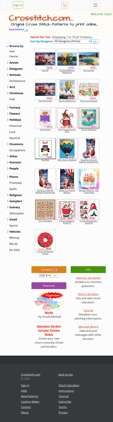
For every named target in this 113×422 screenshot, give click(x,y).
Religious (15, 195)
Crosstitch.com (30, 374)
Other (13, 156)
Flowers (14, 113)
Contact (26, 407)
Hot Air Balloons (88, 129)
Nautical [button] (14, 138)
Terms (63, 407)
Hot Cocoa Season (88, 100)
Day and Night (45, 220)
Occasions (16, 144)
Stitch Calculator (88, 294)
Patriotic (15, 162)
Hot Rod (45, 160)
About (25, 412)
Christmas (16, 93)
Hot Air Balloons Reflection (67, 71)
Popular (13, 56)
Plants (13, 177)
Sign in (18, 5)
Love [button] (12, 132)
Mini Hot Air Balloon (67, 160)
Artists (13, 63)
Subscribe (65, 402)
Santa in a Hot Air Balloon (67, 191)
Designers (16, 69)
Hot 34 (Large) (45, 100)
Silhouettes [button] (16, 213)
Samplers (15, 201)
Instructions (66, 391)
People (13, 168)
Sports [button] (13, 225)
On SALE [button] (14, 250)
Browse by (16, 46)
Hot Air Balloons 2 (67, 100)
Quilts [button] (13, 189)
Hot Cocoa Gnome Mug (67, 130)
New (12, 51)
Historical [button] (15, 126)
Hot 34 (45, 70)
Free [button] (12, 99)
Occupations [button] (17, 150)
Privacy (63, 412)
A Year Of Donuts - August (45, 252)
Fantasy (14, 107)
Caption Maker (30, 402)
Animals (15, 75)
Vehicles (14, 232)
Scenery (14, 207)
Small (13, 219)
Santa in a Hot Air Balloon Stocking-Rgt (45, 191)
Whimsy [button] (14, 238)
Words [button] (13, 244)
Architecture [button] (17, 81)
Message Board (88, 327)
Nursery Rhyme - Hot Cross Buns (89, 191)
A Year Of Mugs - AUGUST (67, 221)
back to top (66, 374)
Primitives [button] (15, 183)
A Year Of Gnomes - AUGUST (89, 221)
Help (24, 391)
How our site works (88, 278)
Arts (12, 87)
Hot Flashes (45, 129)
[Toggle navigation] (95, 5)
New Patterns (29, 396)
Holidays (15, 120)
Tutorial (88, 310)
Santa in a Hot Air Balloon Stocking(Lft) (88, 161)
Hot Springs (88, 70)
